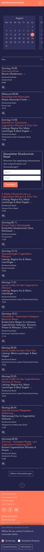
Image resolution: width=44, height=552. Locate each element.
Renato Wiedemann (12, 74)
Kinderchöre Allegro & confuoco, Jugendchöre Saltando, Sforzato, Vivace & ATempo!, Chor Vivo (19, 325)
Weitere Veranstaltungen (21, 474)
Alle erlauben (26, 547)
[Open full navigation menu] (40, 3)
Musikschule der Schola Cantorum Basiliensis (11, 524)
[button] (22, 485)
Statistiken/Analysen (31, 541)
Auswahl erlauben (10, 547)
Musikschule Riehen (9, 516)
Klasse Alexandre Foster (15, 100)
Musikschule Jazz (8, 519)
